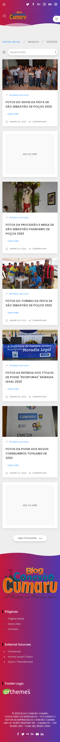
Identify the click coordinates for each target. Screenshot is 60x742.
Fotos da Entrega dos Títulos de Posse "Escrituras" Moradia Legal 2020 (30, 377)
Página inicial (11, 41)
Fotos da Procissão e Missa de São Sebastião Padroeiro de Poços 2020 (30, 229)
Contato (13, 629)
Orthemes (14, 651)
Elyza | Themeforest (20, 662)
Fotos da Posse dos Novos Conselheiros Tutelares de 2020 (27, 453)
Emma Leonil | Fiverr (20, 657)
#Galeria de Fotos (19, 95)
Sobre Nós (14, 624)
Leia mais (13, 113)
